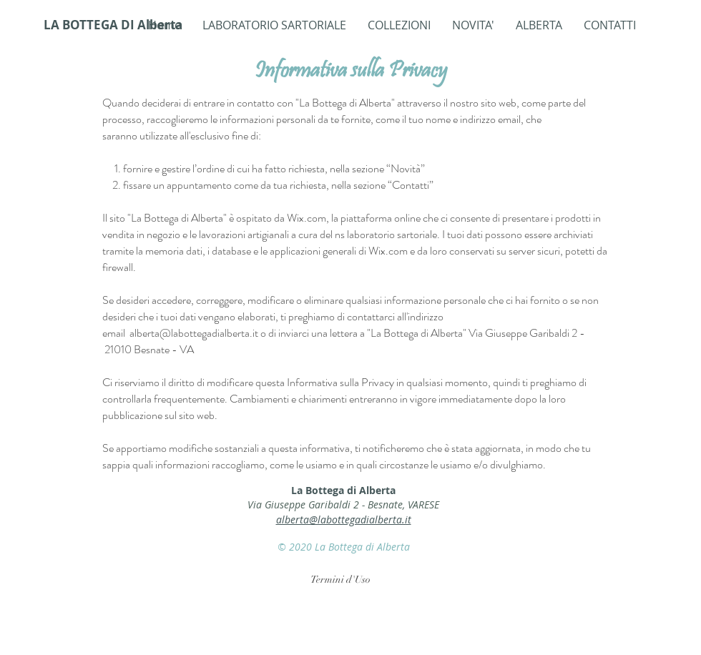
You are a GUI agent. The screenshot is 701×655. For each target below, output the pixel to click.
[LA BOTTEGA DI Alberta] (113, 25)
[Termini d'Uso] (340, 580)
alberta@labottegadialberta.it (193, 333)
